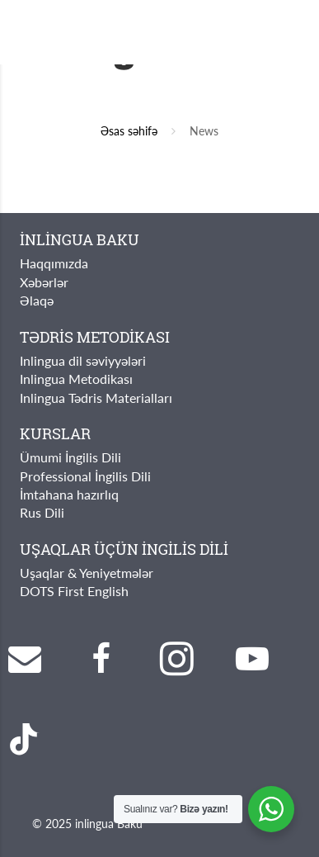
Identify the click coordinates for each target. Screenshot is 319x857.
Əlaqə (37, 300)
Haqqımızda (54, 263)
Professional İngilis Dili (85, 476)
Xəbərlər (44, 282)
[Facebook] (100, 659)
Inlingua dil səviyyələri (83, 360)
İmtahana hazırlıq (69, 494)
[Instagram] (176, 659)
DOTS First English (74, 591)
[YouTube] (252, 659)
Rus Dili (42, 512)
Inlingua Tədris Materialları (96, 397)
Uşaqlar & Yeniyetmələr (86, 572)
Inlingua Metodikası (76, 378)
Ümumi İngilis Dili (70, 457)
